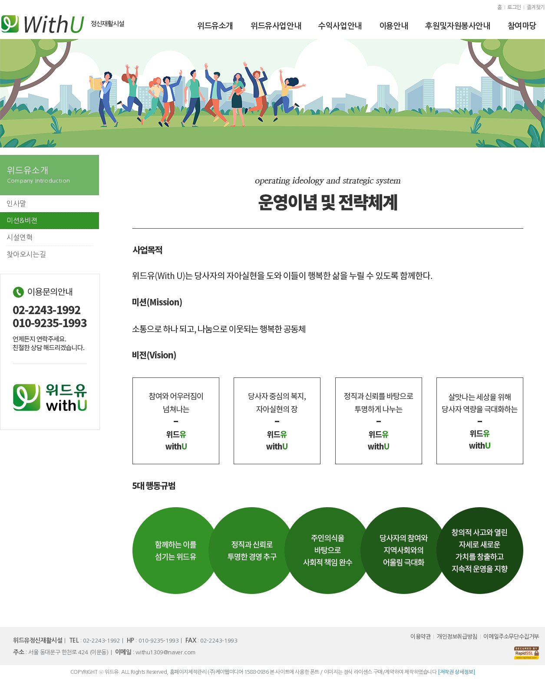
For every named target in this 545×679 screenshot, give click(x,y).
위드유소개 (215, 26)
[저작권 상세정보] (456, 672)
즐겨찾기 (536, 7)
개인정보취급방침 (457, 637)
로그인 (514, 7)
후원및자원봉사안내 (457, 26)
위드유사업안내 (276, 26)
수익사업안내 (340, 26)
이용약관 (420, 637)
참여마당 (522, 26)
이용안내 (393, 26)
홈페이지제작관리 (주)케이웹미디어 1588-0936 (219, 672)
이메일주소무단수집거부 (511, 637)
